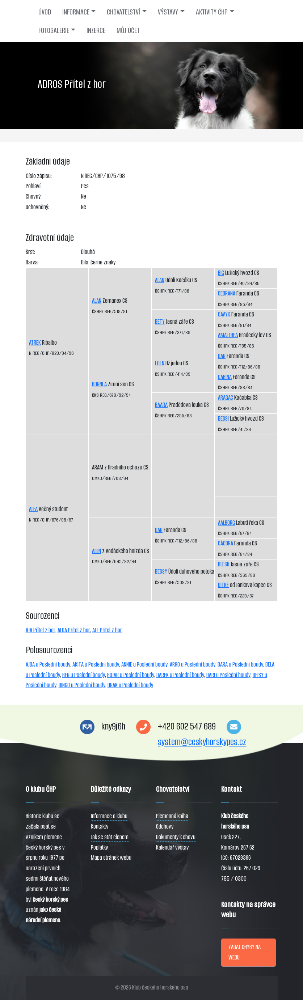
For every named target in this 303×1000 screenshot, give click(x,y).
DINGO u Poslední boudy (82, 685)
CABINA (225, 377)
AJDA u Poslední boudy (48, 664)
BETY (160, 322)
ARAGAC (225, 397)
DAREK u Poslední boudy (180, 675)
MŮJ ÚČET (128, 30)
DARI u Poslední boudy (228, 675)
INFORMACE (75, 12)
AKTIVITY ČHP (212, 12)
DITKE (223, 585)
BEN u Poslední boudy (83, 675)
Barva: (32, 262)
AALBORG (226, 523)
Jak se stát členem (110, 837)
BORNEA (99, 384)
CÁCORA (225, 543)
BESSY (161, 571)
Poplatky (99, 847)
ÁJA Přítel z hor (40, 630)
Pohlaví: (34, 186)
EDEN (159, 363)
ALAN (96, 301)
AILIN (96, 551)
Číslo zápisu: (39, 176)
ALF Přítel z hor (107, 630)
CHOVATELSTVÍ (123, 12)
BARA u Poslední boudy (240, 664)
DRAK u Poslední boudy (130, 685)
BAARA (161, 405)
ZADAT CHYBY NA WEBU (244, 952)
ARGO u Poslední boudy (192, 664)
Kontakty (99, 826)
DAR (159, 530)
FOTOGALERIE (53, 30)
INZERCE (96, 30)
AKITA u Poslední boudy (95, 664)
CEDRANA (226, 293)
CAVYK (224, 314)
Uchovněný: (37, 207)
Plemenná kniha (172, 816)
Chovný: (34, 196)
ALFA (33, 509)
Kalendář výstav (172, 847)
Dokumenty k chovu (175, 837)
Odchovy (164, 826)
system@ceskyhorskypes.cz (202, 742)
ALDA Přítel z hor (74, 630)
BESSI (223, 418)
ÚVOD (44, 12)
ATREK (35, 343)
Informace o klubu (109, 816)
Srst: (30, 252)
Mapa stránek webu (111, 858)
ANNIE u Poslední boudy (144, 664)
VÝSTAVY (168, 12)
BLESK (224, 564)
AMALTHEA (228, 335)
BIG (221, 273)
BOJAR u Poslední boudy (130, 675)
